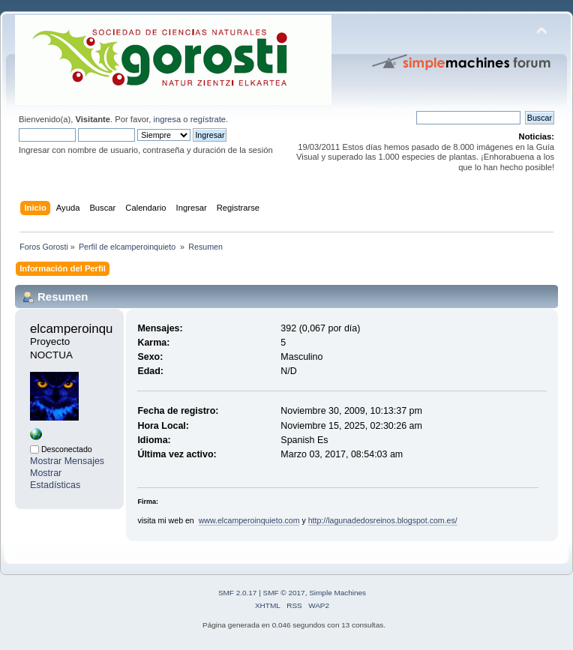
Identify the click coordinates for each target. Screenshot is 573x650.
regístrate (208, 119)
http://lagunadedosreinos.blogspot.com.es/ (383, 520)
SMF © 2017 (284, 593)
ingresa (167, 119)
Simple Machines (337, 593)
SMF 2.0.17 (237, 593)
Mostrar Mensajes (67, 461)
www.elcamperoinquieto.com (249, 520)
